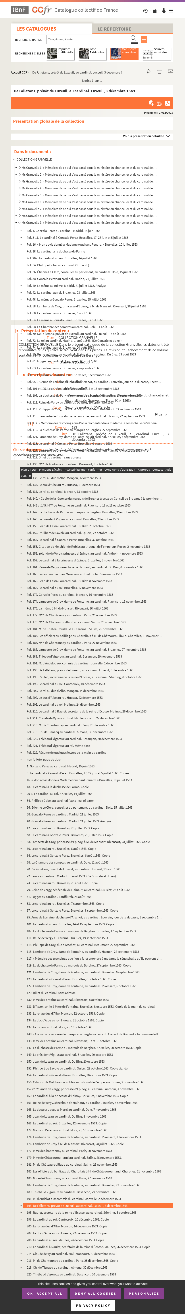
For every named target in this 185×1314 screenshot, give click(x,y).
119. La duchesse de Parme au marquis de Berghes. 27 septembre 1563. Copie (79, 965)
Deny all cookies (95, 1293)
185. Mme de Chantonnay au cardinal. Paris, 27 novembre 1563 (69, 1178)
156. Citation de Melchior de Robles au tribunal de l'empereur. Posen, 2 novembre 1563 (85, 1082)
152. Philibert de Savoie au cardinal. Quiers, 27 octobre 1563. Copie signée (77, 1068)
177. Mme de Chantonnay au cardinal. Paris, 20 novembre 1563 (69, 1151)
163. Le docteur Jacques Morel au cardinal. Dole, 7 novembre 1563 (71, 1109)
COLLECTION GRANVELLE (34, 159)
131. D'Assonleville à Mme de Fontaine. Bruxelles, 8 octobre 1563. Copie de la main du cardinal (91, 1006)
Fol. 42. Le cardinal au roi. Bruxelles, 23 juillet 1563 (61, 292)
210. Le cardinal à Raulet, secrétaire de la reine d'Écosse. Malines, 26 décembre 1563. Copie (88, 1247)
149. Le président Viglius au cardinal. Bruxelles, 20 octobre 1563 (70, 1054)
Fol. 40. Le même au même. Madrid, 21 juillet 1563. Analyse (66, 285)
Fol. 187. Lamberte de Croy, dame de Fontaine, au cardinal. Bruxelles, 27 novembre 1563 (86, 649)
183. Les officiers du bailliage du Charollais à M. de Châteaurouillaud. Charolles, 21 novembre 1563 (94, 1171)
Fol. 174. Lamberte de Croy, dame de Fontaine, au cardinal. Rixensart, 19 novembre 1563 (86, 601)
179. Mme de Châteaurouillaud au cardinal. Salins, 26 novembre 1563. (74, 1157)
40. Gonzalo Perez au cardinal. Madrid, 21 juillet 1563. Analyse (69, 821)
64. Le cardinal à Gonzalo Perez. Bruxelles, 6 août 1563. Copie (68, 855)
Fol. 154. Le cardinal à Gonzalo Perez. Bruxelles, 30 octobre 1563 (70, 540)
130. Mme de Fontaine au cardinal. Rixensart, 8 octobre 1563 (68, 1000)
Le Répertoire (114, 29)
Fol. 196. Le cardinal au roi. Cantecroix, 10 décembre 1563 (66, 684)
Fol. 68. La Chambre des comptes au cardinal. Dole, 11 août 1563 (70, 327)
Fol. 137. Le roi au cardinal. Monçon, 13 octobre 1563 (62, 491)
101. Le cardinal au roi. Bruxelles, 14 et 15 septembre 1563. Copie (70, 924)
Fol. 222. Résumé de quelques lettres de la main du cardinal (67, 752)
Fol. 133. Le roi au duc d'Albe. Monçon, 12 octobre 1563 (64, 478)
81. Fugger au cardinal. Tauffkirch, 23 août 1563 (59, 897)
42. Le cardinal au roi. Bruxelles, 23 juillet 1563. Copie (63, 828)
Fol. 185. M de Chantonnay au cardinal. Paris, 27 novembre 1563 (72, 642)
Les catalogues (36, 28)
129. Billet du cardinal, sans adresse (51, 993)
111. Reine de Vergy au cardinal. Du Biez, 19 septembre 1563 (67, 938)
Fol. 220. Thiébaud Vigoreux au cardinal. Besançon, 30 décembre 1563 (74, 739)
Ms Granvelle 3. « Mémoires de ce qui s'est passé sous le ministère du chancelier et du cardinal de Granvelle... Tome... (90, 181)
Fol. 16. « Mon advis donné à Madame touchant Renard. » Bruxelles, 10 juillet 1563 (82, 244)
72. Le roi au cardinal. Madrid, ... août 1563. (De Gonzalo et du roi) (71, 876)
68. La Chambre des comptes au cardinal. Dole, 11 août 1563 (67, 862)
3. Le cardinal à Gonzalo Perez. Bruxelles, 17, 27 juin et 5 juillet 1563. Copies (78, 773)
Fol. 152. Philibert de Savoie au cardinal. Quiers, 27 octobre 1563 (70, 533)
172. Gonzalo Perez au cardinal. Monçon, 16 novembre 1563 (67, 1130)
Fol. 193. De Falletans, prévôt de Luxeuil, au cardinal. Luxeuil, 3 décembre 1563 (80, 670)
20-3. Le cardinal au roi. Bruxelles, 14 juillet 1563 (59, 794)
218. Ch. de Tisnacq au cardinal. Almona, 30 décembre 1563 (67, 1267)
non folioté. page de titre (43, 759)
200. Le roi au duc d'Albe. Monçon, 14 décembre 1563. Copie (67, 1226)
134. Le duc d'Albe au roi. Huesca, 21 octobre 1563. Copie (65, 1020)
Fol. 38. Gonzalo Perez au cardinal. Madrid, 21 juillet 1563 (65, 279)
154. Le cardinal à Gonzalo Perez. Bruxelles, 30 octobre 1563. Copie (72, 1075)
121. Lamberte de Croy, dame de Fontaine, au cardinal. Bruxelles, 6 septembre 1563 (83, 972)
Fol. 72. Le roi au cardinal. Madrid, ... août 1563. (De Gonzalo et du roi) (74, 340)
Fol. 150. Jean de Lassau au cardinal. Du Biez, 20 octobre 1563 (68, 526)
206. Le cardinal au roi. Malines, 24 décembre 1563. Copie (65, 1240)
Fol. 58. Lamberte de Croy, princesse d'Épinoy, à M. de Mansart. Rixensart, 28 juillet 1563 (86, 306)
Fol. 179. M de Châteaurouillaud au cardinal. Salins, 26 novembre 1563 (76, 622)
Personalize (144, 1293)
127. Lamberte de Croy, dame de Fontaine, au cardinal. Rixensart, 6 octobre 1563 (81, 986)
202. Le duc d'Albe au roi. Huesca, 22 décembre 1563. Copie (66, 1233)
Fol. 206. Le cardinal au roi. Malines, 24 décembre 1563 (63, 704)
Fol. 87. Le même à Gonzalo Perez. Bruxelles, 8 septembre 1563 (69, 375)
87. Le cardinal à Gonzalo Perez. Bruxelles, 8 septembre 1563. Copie (72, 910)
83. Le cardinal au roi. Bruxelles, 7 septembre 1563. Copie (65, 903)
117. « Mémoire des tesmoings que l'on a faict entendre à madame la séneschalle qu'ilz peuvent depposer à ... (94, 958)
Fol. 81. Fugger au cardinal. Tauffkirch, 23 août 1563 (62, 361)
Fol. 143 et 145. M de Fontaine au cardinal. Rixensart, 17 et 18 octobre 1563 (79, 505)
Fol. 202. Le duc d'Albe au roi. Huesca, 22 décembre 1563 (65, 697)
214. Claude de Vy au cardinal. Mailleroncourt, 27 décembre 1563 (71, 1254)
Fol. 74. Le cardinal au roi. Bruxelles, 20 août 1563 (60, 347)
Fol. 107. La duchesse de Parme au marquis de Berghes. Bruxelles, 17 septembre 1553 (84, 395)
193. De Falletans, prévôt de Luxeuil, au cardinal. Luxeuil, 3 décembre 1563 (77, 1205)
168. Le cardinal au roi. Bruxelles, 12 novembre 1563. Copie (66, 1123)
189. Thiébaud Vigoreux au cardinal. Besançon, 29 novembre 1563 (71, 1192)
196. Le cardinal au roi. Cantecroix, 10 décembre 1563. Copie (68, 1219)
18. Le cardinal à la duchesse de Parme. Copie (58, 787)
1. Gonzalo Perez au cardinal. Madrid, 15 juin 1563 (60, 766)
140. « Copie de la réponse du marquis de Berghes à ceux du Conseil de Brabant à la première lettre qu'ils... (94, 1034)
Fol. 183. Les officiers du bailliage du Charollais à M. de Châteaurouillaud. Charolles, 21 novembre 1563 (94, 636)
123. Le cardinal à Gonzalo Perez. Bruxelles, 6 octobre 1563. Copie (71, 979)
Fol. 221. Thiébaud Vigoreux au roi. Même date (58, 745)
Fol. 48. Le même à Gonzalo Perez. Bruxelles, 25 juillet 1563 (66, 299)
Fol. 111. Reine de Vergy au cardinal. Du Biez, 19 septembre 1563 (70, 402)
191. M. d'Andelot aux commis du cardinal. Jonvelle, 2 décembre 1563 (74, 1199)
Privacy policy (93, 1305)
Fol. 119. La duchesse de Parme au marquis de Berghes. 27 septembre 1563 (77, 430)
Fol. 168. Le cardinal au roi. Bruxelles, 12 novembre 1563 (65, 588)
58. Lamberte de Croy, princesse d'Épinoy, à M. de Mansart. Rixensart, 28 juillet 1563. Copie (88, 842)
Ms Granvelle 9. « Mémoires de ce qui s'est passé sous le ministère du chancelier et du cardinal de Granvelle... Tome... (90, 222)
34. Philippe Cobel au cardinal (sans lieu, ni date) (60, 800)
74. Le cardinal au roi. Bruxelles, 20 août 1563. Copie (62, 883)
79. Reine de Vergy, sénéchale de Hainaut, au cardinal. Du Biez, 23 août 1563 (78, 890)
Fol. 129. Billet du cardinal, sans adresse (54, 457)
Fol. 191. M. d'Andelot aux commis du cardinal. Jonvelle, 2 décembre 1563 (77, 663)
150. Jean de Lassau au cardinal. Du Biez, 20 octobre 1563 (66, 1061)
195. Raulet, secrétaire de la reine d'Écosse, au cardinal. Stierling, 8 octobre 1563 (81, 1212)
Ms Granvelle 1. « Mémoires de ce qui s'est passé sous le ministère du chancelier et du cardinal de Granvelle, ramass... (90, 167)
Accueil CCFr (20, 72)
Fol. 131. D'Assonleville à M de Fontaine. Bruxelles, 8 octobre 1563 (72, 471)
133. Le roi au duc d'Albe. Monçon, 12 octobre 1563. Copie (65, 1013)
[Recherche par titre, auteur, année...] (87, 39)
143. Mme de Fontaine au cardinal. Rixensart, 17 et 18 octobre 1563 (72, 1041)
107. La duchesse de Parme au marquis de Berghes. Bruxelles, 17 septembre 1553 (81, 931)
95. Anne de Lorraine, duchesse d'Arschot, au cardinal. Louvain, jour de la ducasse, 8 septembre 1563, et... (94, 917)
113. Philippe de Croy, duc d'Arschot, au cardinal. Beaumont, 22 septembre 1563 (81, 945)
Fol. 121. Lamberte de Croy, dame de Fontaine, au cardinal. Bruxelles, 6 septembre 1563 (86, 437)
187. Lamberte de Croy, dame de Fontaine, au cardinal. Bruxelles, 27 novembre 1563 (83, 1185)
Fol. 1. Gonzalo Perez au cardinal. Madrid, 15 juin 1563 (63, 231)
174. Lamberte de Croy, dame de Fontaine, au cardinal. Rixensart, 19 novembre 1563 (84, 1137)
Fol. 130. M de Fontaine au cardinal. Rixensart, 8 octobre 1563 (70, 464)
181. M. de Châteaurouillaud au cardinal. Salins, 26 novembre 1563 (72, 1164)
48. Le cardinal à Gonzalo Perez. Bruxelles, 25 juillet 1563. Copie (70, 835)
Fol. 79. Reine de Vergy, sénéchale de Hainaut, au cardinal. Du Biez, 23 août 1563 (81, 354)
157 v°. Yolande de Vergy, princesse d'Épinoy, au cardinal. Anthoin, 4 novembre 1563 (83, 1089)
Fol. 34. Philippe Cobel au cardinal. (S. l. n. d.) (58, 265)
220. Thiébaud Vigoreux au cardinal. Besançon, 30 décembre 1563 (71, 1274)
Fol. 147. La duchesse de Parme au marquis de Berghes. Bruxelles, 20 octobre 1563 (82, 512)
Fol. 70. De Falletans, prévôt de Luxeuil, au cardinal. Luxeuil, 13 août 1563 (76, 334)
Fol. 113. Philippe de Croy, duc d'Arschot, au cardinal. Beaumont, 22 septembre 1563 (84, 409)
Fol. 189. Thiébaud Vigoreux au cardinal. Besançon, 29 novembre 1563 (74, 656)
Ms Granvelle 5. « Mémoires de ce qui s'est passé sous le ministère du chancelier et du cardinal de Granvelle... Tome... (90, 195)
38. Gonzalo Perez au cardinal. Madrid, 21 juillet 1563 (63, 814)
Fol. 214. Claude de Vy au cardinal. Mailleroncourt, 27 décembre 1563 (73, 718)
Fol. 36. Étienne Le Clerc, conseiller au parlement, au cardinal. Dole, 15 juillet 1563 (82, 272)
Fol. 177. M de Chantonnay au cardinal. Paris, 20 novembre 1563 (72, 615)
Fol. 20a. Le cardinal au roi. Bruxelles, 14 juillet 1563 (62, 258)
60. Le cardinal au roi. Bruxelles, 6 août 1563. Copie (61, 848)
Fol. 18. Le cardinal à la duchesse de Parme (56, 251)
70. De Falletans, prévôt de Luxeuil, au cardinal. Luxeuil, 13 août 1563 (73, 869)
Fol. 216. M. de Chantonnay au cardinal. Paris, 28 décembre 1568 (70, 725)
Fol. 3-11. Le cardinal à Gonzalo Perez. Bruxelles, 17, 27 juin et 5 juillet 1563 (77, 237)
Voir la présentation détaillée (143, 136)
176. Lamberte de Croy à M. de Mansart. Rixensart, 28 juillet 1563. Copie (75, 1144)
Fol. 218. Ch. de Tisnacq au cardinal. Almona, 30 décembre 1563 (70, 732)
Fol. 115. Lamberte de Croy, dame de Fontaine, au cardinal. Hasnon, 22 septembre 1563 (86, 416)
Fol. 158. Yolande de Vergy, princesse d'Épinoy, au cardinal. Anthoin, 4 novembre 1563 (85, 553)
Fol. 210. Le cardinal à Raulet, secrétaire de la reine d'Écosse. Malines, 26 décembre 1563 (86, 711)
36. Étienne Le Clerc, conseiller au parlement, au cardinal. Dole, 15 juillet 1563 (79, 807)
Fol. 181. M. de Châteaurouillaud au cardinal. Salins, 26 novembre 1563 (75, 629)
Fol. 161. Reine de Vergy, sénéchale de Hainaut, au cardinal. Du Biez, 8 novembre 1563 (85, 567)
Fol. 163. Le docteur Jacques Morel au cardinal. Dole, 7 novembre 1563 (74, 574)
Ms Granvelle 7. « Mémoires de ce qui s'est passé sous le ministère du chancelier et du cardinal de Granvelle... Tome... (90, 209)
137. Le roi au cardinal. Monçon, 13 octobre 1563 (59, 1027)
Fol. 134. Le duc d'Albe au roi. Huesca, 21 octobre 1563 (63, 485)
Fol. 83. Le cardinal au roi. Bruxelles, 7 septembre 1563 (63, 368)
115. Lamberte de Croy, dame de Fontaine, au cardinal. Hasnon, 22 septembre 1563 (83, 951)
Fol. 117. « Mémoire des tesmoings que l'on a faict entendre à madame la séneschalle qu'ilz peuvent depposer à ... (94, 423)
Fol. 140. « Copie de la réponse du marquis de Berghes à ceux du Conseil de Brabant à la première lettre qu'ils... (94, 498)
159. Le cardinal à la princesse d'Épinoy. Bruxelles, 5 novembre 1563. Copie (77, 1096)
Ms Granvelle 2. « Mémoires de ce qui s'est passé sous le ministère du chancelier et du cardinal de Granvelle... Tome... (90, 174)
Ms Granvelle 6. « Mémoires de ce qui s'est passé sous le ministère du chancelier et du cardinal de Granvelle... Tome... (90, 202)
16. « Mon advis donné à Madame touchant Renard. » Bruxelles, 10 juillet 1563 (79, 780)
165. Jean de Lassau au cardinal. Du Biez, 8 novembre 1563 (66, 1116)
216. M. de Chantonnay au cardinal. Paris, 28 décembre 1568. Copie (72, 1260)
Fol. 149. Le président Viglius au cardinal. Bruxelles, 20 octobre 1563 (73, 519)
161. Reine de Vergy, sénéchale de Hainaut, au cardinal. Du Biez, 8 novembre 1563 (82, 1102)
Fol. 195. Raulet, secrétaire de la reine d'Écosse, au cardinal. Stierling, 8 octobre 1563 (84, 677)
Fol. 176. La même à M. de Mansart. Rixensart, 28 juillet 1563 (67, 608)
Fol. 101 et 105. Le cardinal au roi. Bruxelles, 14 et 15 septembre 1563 (73, 388)
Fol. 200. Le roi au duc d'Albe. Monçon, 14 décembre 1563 (65, 691)
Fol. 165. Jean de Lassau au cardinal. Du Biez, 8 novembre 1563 (69, 581)
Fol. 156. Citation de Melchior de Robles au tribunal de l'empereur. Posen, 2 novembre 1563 (88, 546)
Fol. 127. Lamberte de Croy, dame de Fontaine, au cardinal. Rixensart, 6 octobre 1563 (84, 450)
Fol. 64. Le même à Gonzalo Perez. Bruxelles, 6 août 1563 (65, 320)
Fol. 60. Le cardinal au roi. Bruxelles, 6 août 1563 (59, 313)
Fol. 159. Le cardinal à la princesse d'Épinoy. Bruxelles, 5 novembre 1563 (75, 560)
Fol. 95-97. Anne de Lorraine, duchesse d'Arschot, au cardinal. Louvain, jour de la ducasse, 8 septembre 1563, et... (94, 382)
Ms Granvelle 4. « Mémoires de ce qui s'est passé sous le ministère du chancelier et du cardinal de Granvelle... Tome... (90, 188)
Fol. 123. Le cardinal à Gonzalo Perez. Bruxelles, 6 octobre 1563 (69, 443)
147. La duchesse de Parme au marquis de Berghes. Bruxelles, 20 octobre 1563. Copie (84, 1048)
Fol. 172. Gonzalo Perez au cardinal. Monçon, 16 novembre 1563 (70, 594)
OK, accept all (45, 1293)
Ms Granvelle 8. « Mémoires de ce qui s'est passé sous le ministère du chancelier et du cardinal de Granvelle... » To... (90, 216)
